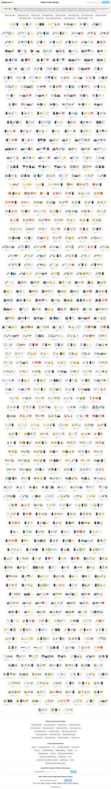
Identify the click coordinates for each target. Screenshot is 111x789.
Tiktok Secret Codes (50, 737)
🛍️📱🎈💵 (9, 674)
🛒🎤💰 (90, 674)
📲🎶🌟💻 (9, 131)
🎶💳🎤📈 (9, 371)
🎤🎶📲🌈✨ (60, 33)
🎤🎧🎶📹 (8, 246)
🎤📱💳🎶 (97, 264)
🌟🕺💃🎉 (54, 24)
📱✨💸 (36, 558)
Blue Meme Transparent (63, 747)
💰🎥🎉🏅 (30, 433)
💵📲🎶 (39, 469)
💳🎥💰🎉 (68, 451)
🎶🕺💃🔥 (100, 389)
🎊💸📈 (42, 229)
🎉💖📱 (69, 193)
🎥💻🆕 (8, 300)
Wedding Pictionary (60, 750)
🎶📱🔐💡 (24, 380)
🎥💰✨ (8, 291)
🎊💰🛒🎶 (16, 229)
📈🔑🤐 (90, 496)
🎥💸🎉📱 (101, 291)
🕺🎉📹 (99, 157)
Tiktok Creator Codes (82, 18)
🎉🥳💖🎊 (28, 220)
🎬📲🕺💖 (43, 59)
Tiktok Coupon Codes (100, 15)
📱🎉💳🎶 (57, 514)
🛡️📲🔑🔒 (84, 683)
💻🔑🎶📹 (76, 487)
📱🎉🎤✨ (11, 113)
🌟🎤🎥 (101, 175)
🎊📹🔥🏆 (43, 238)
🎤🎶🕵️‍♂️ (69, 246)
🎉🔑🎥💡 (55, 211)
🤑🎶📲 (69, 692)
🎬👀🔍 (73, 51)
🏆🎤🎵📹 (44, 407)
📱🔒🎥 (65, 549)
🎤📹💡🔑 (25, 273)
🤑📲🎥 (8, 701)
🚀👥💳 (90, 656)
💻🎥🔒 (85, 478)
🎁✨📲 (44, 193)
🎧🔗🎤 (47, 51)
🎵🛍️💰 (73, 353)
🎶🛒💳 (39, 398)
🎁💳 (70, 184)
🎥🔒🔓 (49, 309)
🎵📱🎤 (98, 68)
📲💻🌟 (85, 576)
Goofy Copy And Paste (44, 747)
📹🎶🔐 (27, 603)
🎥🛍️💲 (62, 309)
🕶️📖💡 (38, 647)
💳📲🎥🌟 (55, 460)
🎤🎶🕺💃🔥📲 (87, 246)
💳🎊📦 (99, 442)
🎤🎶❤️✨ (14, 255)
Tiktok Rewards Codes (87, 15)
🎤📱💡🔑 (55, 42)
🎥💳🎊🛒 (47, 291)
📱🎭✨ (14, 531)
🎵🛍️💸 (85, 353)
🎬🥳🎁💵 (27, 327)
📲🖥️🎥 (41, 140)
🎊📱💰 (84, 229)
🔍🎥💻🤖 (97, 611)
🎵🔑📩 (19, 353)
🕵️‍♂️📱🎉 (12, 647)
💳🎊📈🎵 (85, 442)
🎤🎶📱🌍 (43, 33)
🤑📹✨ (36, 701)
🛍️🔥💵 (36, 674)
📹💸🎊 (84, 603)
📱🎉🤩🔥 (14, 522)
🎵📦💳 (20, 344)
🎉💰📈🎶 (84, 193)
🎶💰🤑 (74, 362)
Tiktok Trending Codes (69, 18)
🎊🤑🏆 (69, 238)
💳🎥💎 (54, 451)
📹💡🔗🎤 (57, 603)
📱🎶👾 (101, 113)
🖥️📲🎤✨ (44, 166)
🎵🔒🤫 (31, 353)
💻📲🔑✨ (84, 104)
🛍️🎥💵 (12, 665)
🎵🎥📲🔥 (68, 68)
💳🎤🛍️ (25, 451)
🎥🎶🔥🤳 (49, 282)
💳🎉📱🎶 (41, 442)
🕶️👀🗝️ (25, 647)
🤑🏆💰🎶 (84, 692)
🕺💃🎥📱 (13, 166)
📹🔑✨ (28, 611)
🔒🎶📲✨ (11, 638)
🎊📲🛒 (28, 238)
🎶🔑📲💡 (40, 389)
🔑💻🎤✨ (60, 620)
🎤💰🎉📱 (71, 255)
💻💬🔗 (8, 487)
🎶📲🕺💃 (71, 380)
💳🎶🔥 (98, 451)
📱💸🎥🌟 (68, 540)
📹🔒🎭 (41, 611)
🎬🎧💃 (60, 51)
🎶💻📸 (62, 371)
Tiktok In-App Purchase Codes (53, 18)
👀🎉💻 (71, 407)
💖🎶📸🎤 (27, 104)
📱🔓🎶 (8, 558)
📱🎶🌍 (72, 113)
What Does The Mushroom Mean (48, 756)
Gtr (76, 750)
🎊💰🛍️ (96, 220)
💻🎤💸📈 (55, 478)
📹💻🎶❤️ (98, 603)
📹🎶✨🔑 (60, 157)
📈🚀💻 (103, 496)
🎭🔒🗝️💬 (74, 327)
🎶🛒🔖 (68, 398)
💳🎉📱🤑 (57, 442)
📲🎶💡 (55, 131)
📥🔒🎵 (25, 505)
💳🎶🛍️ (9, 460)
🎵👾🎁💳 (88, 335)
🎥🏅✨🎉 (65, 282)
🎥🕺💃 (22, 51)
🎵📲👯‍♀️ (8, 77)
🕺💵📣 (8, 656)
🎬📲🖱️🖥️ (58, 59)
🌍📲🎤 (38, 175)
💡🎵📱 (9, 425)
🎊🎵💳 (58, 220)
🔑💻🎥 (74, 620)
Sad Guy (34, 747)
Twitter (42, 783)
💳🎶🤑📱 (40, 460)
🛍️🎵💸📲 (27, 665)
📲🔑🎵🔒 (27, 585)
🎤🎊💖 (82, 238)
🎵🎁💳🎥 (90, 327)
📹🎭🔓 (98, 594)
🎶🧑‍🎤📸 (55, 95)
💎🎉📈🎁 (82, 416)
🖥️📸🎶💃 (60, 166)
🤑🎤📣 (28, 692)
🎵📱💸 (58, 344)
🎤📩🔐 (54, 264)
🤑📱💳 (98, 692)
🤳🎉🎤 (49, 701)
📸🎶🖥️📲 (43, 149)
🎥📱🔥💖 (101, 300)
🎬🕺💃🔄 (100, 318)
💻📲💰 (33, 487)
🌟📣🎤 (14, 184)
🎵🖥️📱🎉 (51, 77)
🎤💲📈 (85, 255)
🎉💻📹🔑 (70, 24)
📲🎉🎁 (74, 558)
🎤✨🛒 (9, 282)
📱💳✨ (25, 540)
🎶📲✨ (11, 95)
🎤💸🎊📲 (14, 264)
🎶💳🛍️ (36, 371)
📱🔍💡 (58, 122)
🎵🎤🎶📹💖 (11, 335)
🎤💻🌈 (104, 33)
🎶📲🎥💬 (55, 380)
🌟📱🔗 (27, 24)
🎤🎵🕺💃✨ (25, 33)
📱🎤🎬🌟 (43, 522)
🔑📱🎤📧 (41, 629)
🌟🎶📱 (14, 24)
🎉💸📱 (76, 202)
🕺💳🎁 (98, 647)
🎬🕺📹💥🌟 (9, 327)
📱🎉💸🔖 (85, 514)
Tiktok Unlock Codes (38, 18)
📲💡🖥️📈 (27, 576)
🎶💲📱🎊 (89, 362)
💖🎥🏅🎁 (98, 416)
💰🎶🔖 (44, 433)
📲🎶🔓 (90, 567)
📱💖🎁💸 (79, 531)
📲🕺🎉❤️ (11, 140)
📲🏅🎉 (103, 567)
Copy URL (68, 780)
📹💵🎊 (71, 603)
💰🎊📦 (89, 425)
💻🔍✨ (62, 487)
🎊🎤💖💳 (44, 220)
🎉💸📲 (89, 202)
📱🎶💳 (39, 531)
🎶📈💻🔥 (101, 371)
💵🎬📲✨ (100, 460)
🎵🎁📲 (104, 327)
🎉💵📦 (38, 202)
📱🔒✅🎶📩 (96, 549)
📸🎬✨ (28, 594)
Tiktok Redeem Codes (37, 737)
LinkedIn (54, 783)
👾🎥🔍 (84, 95)
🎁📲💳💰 (14, 193)
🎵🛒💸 (8, 362)
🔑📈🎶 (87, 620)
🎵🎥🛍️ (39, 335)
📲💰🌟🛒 (43, 576)
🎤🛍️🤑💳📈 (84, 273)
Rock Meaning (62, 756)
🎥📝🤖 (55, 300)
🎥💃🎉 (101, 42)
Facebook (48, 783)
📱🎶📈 (65, 531)
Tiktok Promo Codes (10, 15)
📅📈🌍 (103, 487)
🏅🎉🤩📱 (95, 398)
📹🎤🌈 (85, 149)
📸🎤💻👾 (100, 140)
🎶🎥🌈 (103, 77)
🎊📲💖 (96, 229)
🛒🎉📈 (62, 674)
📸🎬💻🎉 (11, 149)
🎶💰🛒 (62, 362)
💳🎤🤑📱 (40, 451)
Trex (53, 747)
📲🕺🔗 (72, 585)
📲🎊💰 (103, 558)
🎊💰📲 (84, 220)
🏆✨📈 (58, 407)
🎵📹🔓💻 (101, 344)
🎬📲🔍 (69, 318)
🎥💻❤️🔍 (41, 300)
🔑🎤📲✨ (44, 620)
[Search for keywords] (93, 2)
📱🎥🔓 (98, 522)
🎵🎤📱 (38, 68)
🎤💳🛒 (98, 255)
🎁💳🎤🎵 (82, 184)
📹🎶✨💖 (44, 157)
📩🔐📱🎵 (97, 505)
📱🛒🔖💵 (22, 558)
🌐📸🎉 (76, 175)
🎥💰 (90, 282)
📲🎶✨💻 (70, 131)
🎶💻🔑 (74, 371)
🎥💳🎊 (33, 291)
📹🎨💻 (85, 594)
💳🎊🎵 (71, 442)
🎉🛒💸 (101, 211)
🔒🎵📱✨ (101, 629)
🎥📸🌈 (9, 51)
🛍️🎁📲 (103, 656)
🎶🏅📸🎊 (22, 362)
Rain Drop (36, 750)
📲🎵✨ (52, 567)
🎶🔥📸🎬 (84, 389)
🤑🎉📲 (98, 683)
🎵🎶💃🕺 (73, 335)
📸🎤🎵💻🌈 (82, 140)
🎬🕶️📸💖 (84, 318)
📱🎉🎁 (27, 514)
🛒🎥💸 (103, 674)
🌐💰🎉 (50, 175)
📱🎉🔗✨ (27, 113)
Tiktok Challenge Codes (25, 18)
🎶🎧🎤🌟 (11, 86)
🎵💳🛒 (103, 335)
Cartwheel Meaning (43, 753)
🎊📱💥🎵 (70, 229)
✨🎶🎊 (68, 709)
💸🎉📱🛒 (70, 469)
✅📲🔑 (55, 709)
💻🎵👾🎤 (68, 104)
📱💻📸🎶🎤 (85, 540)
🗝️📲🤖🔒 (76, 656)
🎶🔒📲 (69, 389)
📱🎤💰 (57, 522)
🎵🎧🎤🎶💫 (55, 335)
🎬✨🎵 (25, 68)
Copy (6, 36)
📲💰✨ (72, 576)
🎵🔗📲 (20, 77)
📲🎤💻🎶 (85, 122)
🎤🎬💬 (96, 24)
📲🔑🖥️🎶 (101, 131)
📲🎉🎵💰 (89, 558)
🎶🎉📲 (90, 77)
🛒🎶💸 (28, 683)
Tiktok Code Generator (63, 737)
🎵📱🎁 (33, 344)
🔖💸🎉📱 (74, 638)
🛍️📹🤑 (23, 674)
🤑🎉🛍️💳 (14, 692)
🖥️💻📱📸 (28, 166)
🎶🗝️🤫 (14, 398)
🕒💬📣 (88, 638)
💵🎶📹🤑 (25, 469)
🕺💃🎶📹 (68, 647)
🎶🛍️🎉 (27, 398)
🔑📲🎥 (55, 629)
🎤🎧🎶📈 (97, 238)
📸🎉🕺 (66, 140)
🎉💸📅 (63, 202)
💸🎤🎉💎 (85, 469)
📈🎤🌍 (23, 496)
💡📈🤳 (22, 425)
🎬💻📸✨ (40, 318)
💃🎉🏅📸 (54, 416)
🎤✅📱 (99, 273)
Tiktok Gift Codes (35, 15)
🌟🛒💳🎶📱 (55, 184)
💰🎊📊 (76, 425)
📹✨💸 (82, 611)
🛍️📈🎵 (98, 665)
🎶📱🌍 (69, 86)
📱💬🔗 (30, 122)
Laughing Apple (64, 760)
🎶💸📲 (49, 371)
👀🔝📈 (84, 407)
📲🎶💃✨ (41, 131)
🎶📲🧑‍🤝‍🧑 (85, 380)
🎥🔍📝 (23, 309)
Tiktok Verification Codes (69, 734)
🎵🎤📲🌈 (52, 68)
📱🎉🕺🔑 (43, 113)
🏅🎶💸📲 (13, 407)
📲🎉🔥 (71, 122)
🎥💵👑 (62, 291)
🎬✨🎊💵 (43, 327)
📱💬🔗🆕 (44, 122)
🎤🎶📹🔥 (77, 33)
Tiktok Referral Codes (47, 15)
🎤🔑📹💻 (41, 273)
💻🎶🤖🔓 (100, 478)
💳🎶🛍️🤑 (24, 460)
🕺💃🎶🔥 (84, 647)
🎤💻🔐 (41, 264)
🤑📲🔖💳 (22, 701)
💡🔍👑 (35, 425)
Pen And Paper (75, 747)
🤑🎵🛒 (41, 692)
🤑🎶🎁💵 (55, 692)
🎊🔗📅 (57, 238)
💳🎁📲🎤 (25, 442)
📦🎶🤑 (38, 505)
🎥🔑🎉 (36, 309)
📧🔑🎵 (51, 505)
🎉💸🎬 (50, 202)
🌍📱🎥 (99, 166)
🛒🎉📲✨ (76, 674)
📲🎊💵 (8, 567)
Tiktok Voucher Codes (73, 15)
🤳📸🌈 (103, 701)
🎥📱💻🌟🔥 (84, 300)
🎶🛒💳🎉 (54, 398)
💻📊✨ (20, 487)
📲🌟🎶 (62, 558)
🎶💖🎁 (36, 362)
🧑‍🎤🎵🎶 (42, 709)
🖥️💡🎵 (33, 656)
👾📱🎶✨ (98, 95)
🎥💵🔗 (74, 291)
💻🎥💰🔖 (71, 478)
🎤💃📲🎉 (55, 255)
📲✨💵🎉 (14, 594)
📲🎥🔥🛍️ (38, 567)
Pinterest (60, 783)
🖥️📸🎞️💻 (47, 656)
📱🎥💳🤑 (84, 522)
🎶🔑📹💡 (55, 389)
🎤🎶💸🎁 (40, 246)
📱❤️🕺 (49, 558)
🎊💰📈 (71, 220)
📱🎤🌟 (28, 522)
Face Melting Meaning (47, 750)
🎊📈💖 (55, 229)
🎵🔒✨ (44, 353)
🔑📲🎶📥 (70, 629)
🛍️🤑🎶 (49, 674)
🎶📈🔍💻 (8, 380)
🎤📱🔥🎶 (71, 42)
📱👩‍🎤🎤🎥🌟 (14, 122)
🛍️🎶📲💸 (55, 665)
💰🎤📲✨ (14, 433)
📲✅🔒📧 (100, 585)
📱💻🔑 (101, 540)
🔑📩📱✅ (9, 629)
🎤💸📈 (28, 264)
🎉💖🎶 (57, 193)
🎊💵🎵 (30, 229)
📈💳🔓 (77, 496)
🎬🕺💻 (12, 68)
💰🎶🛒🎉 (58, 433)
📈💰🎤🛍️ (63, 496)
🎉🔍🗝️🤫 (40, 211)
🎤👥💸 (41, 255)
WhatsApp (75, 783)
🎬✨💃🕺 (58, 327)
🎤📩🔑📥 (68, 264)
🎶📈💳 (87, 371)
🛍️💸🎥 (85, 665)
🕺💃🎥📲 (52, 647)
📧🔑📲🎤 (65, 505)
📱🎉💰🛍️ (41, 514)
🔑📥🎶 (99, 620)
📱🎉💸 (71, 514)
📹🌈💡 (72, 149)
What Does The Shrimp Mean (65, 753)
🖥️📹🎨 (62, 656)
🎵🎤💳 (27, 335)
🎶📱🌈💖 (55, 86)
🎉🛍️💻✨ (87, 211)
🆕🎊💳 (87, 166)
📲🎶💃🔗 (25, 131)
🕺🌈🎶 (87, 157)
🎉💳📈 (25, 202)
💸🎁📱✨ (54, 469)
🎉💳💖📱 (11, 202)
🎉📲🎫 (25, 211)
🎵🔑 (8, 353)
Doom (69, 756)
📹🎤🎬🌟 (71, 594)
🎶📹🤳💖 (24, 389)
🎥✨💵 (87, 309)
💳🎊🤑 (12, 451)
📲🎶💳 (77, 567)
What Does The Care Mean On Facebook (47, 760)
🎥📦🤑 (68, 300)
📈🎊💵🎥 (9, 496)
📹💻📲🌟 (14, 611)
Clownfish (70, 750)
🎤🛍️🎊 (68, 273)
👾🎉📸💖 (70, 95)
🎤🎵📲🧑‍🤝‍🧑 (24, 246)
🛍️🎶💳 (41, 665)
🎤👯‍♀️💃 (91, 33)
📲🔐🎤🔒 (100, 576)
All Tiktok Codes (75, 737)
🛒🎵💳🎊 (14, 683)
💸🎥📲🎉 (11, 478)
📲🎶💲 (65, 567)
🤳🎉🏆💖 (63, 701)
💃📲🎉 (12, 104)
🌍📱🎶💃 (11, 175)
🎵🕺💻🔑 (35, 77)
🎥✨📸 (35, 51)
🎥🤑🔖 (74, 309)
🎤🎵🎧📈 (8, 33)
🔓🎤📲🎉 (58, 638)
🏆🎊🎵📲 (28, 407)
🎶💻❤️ (41, 86)
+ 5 (91, 18)
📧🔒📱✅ (81, 505)
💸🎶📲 (25, 478)
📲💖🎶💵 (11, 576)
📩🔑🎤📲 (13, 514)
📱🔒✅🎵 (79, 549)
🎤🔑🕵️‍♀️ (55, 273)
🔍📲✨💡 (13, 620)
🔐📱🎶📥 (28, 620)
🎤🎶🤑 (104, 246)
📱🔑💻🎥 (32, 549)
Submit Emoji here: (39, 771)
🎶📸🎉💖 (25, 95)
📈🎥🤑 (36, 496)
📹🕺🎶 (74, 157)
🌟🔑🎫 (27, 184)
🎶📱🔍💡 (100, 86)
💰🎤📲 (101, 425)
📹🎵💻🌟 (28, 157)
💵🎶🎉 (11, 469)
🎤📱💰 (82, 264)
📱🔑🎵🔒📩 (14, 549)
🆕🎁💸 (74, 166)
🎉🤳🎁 (14, 220)
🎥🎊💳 (35, 282)
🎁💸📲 (96, 184)
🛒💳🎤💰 (43, 683)
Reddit (65, 783)
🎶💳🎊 (103, 362)
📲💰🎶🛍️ (58, 576)
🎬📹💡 (101, 59)
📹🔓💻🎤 (55, 611)
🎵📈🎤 (8, 344)
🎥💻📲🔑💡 (24, 300)
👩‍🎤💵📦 (11, 416)
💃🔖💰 (68, 416)
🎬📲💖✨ (27, 59)
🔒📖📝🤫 (27, 638)
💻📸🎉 (98, 104)
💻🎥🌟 (41, 104)
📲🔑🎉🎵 (11, 585)
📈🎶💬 (49, 496)
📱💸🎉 (54, 540)
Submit (73, 771)
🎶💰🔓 (49, 362)
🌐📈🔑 (63, 175)
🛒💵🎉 (57, 683)
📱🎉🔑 (99, 514)
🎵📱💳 (46, 344)
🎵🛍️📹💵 (100, 353)
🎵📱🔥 (71, 344)
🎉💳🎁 (98, 193)
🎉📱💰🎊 (11, 211)
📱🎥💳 (69, 522)
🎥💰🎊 (101, 282)
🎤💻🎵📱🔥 (25, 42)
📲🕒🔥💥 (58, 585)
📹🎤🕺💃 (13, 157)
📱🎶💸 (52, 531)
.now (6, 2)
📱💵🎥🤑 (40, 540)
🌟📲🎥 (39, 24)
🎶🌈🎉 (65, 77)
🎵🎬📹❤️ (84, 68)
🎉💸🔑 (101, 202)
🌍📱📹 (25, 175)
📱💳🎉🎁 (11, 540)
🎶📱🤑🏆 (40, 380)
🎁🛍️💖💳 (30, 193)
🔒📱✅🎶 (43, 638)
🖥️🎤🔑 (20, 656)
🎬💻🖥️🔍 (87, 51)
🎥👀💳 (79, 282)
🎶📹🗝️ (9, 389)
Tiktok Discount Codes (23, 15)
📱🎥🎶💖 (58, 113)
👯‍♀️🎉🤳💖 (25, 416)
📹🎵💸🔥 (13, 603)
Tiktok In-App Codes (61, 15)
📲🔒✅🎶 (43, 585)
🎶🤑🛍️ (81, 398)
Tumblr (70, 783)
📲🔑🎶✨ (85, 131)
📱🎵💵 (27, 531)
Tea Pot (72, 760)
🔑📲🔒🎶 (85, 629)
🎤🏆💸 (28, 255)
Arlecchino (53, 753)
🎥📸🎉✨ (9, 309)
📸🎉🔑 (54, 140)
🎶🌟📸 (77, 77)
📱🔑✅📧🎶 (49, 549)
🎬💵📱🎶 (24, 318)
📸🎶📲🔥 (27, 149)
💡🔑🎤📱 (49, 425)
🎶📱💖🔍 (84, 86)
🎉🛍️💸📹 (71, 211)
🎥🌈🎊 (22, 282)
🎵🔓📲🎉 (59, 353)
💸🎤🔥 (99, 469)
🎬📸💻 (88, 59)
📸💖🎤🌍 (58, 149)
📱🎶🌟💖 (87, 113)
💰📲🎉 (98, 433)
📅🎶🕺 (90, 487)
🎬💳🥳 (9, 318)
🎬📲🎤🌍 (11, 59)
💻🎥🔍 (54, 104)
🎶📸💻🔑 (41, 95)
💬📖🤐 (63, 425)
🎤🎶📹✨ (55, 246)
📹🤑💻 (69, 611)
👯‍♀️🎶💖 (39, 416)
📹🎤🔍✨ (100, 149)
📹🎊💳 (57, 594)
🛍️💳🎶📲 (71, 665)
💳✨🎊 (85, 460)
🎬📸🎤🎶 (74, 59)
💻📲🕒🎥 (47, 487)
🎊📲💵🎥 (14, 238)
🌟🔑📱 (39, 184)
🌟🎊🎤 (89, 175)
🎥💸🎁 (87, 291)
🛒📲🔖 (69, 683)
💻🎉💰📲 (40, 478)
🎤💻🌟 (9, 42)
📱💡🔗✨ (95, 531)
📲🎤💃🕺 (22, 567)
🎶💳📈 (23, 371)
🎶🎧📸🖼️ (27, 86)
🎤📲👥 (11, 273)
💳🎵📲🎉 (84, 451)
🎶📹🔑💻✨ (101, 380)
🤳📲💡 (90, 701)
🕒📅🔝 (101, 638)
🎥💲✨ (20, 291)
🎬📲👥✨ (55, 318)
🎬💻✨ (101, 51)
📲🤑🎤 (85, 585)
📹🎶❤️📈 (41, 603)
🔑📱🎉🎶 (25, 629)
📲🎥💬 (99, 122)
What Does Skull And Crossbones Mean (55, 763)
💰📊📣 (85, 433)
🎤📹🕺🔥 (87, 42)
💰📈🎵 (72, 433)
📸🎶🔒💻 (43, 594)
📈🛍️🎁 (12, 505)
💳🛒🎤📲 (71, 460)
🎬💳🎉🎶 (101, 309)
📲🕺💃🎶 (27, 140)
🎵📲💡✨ (86, 344)
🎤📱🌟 (41, 42)
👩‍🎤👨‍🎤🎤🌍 (98, 407)
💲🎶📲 (11, 442)
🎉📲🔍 (84, 24)
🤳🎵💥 (77, 701)
